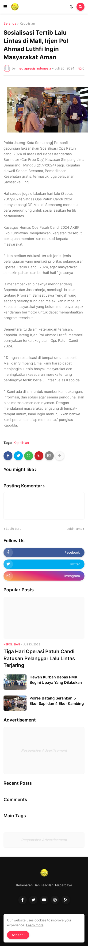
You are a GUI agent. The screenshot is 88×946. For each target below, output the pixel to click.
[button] (5, 7)
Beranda (10, 23)
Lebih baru (13, 528)
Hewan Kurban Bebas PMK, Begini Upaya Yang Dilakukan (56, 680)
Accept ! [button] (18, 935)
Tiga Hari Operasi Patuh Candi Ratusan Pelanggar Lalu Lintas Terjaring (39, 658)
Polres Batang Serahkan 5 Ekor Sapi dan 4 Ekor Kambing (57, 701)
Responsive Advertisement (44, 750)
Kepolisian (27, 23)
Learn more (34, 925)
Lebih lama (74, 528)
